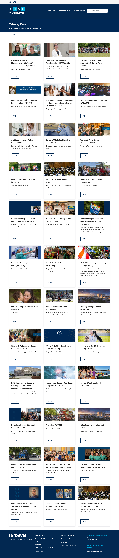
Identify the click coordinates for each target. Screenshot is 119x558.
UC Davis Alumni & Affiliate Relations (46, 548)
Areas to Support (79, 11)
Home (10, 35)
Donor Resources (40, 535)
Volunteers (38, 544)
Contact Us (64, 542)
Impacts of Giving (64, 11)
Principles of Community (68, 539)
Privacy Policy (39, 551)
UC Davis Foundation (67, 535)
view (15, 76)
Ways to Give (50, 11)
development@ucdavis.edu (94, 551)
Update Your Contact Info (68, 545)
